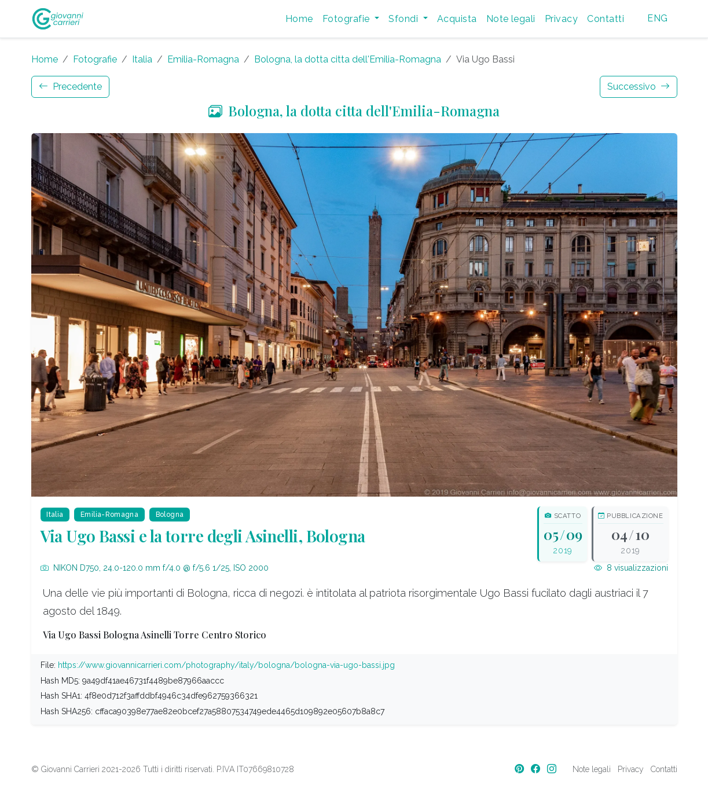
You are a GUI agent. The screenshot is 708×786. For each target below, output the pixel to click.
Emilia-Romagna (203, 59)
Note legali (510, 18)
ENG (657, 18)
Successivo (638, 86)
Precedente (70, 86)
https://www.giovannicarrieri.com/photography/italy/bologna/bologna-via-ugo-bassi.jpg (226, 665)
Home (299, 18)
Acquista (457, 18)
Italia (142, 59)
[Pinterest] (520, 768)
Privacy (561, 18)
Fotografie (95, 59)
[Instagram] (553, 768)
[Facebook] (536, 768)
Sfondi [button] (404, 18)
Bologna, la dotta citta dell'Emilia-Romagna (347, 59)
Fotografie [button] (347, 18)
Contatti (605, 18)
